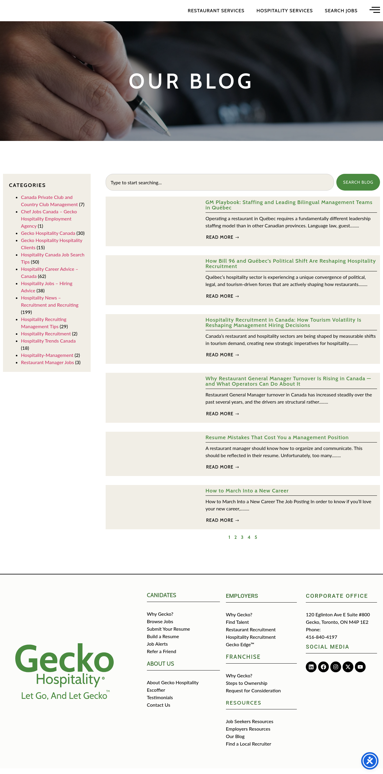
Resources (244, 708)
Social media (327, 652)
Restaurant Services (216, 13)
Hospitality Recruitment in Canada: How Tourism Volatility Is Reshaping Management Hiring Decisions (283, 328)
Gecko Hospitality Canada (48, 238)
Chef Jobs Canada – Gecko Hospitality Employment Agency (49, 224)
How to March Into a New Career (247, 496)
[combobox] (219, 188)
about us (160, 669)
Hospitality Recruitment (46, 339)
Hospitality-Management (47, 361)
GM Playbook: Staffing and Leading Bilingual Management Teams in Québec (289, 211)
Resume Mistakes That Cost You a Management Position (277, 443)
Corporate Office (337, 601)
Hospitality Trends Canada (48, 346)
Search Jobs (341, 13)
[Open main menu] (375, 12)
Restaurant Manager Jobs (47, 368)
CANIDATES (161, 600)
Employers (242, 601)
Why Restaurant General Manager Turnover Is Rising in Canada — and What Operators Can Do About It (288, 387)
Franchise (243, 662)
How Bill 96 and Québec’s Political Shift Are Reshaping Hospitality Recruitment (291, 269)
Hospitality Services (284, 13)
